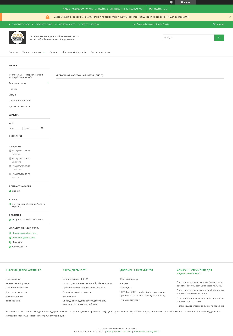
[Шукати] (219, 38)
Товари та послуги (31, 51)
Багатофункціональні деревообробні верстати (87, 283)
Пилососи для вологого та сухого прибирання (200, 305)
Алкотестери (69, 296)
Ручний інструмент (130, 299)
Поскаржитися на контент (118, 331)
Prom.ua (133, 328)
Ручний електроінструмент (77, 292)
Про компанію (13, 278)
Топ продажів (13, 300)
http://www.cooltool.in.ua (24, 233)
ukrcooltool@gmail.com (23, 237)
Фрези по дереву (129, 278)
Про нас (54, 51)
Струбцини (125, 287)
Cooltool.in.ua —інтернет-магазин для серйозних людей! (26, 76)
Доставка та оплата (101, 51)
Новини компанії (14, 296)
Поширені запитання (20, 100)
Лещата (124, 283)
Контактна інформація (74, 51)
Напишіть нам (158, 8)
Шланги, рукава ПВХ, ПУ (75, 278)
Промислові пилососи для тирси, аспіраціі (84, 287)
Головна (13, 51)
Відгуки (13, 94)
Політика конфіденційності (146, 331)
